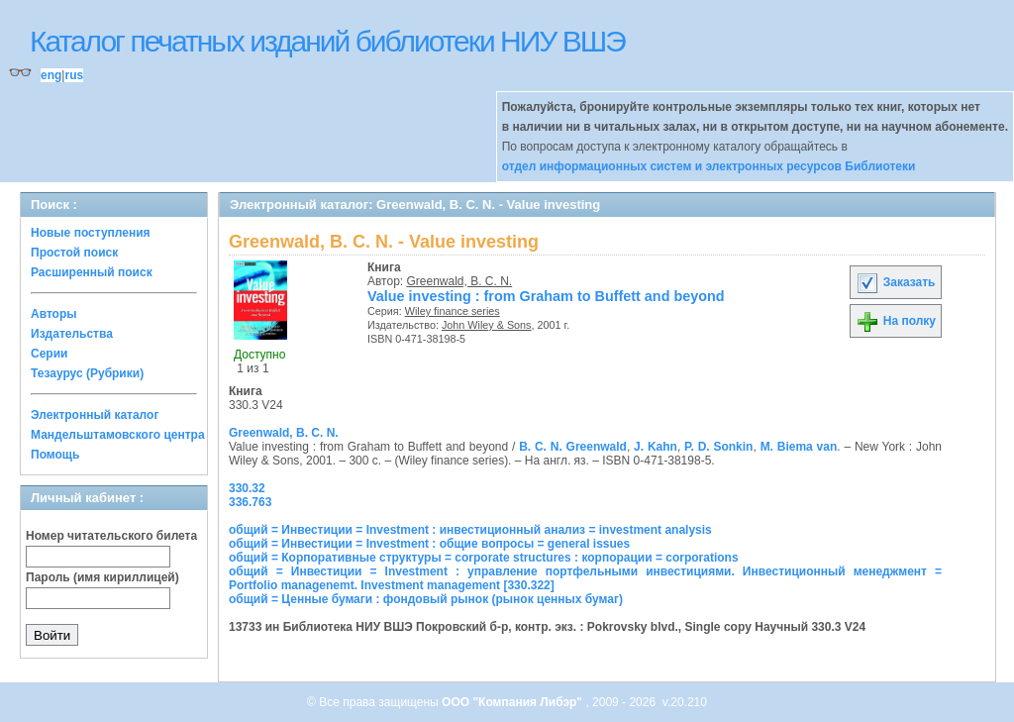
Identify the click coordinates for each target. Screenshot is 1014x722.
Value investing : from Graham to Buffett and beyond (546, 296)
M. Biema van (799, 447)
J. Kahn (655, 447)
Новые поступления (91, 233)
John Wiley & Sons (487, 325)
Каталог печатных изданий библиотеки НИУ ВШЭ (327, 41)
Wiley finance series (452, 311)
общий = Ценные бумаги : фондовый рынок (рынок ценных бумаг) (426, 599)
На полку (896, 321)
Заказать (895, 282)
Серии (49, 354)
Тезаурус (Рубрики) (87, 373)
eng (51, 75)
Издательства (72, 334)
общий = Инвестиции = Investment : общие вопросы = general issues (429, 544)
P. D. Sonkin (718, 447)
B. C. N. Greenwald (573, 447)
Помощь (55, 455)
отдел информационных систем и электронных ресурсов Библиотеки (709, 166)
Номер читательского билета (111, 536)
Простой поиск (74, 252)
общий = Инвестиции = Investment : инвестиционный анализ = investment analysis (470, 530)
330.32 (247, 488)
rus (73, 75)
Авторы (54, 314)
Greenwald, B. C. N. (460, 281)
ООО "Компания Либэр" (513, 702)
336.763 (250, 502)
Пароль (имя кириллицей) (102, 577)
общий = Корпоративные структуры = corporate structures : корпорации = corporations (484, 558)
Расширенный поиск (91, 272)
